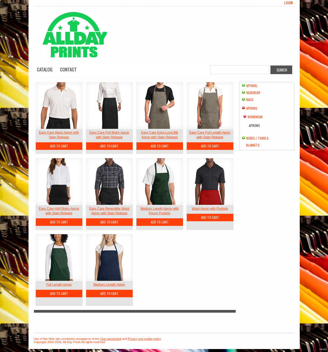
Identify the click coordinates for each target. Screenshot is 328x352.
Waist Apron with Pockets (210, 208)
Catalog (44, 69)
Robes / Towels (257, 138)
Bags (249, 99)
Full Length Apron (59, 285)
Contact (68, 69)
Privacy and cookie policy (144, 338)
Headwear (253, 92)
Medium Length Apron (109, 285)
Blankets (253, 145)
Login (288, 2)
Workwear (255, 117)
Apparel (252, 85)
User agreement (110, 338)
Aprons (251, 108)
